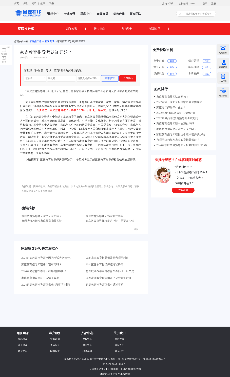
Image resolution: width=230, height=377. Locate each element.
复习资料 (127, 28)
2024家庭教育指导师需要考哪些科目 (107, 257)
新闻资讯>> (51, 41)
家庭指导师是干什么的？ (170, 107)
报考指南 (99, 28)
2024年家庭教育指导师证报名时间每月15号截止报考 (186, 145)
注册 (213, 3)
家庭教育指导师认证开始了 (71, 41)
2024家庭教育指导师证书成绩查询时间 (108, 277)
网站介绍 (119, 345)
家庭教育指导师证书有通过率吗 (104, 216)
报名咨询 (55, 339)
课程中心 (53, 13)
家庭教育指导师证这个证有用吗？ (42, 216)
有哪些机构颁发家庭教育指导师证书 (43, 220)
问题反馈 (55, 351)
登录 (205, 3)
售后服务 (55, 345)
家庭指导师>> (37, 41)
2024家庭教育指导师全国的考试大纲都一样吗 (48, 257)
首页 (16, 3)
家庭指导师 (27, 29)
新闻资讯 (71, 28)
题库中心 (86, 13)
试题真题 (154, 28)
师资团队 (135, 13)
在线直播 (102, 13)
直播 (51, 3)
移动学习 (87, 351)
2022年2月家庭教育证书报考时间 (175, 112)
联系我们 (119, 351)
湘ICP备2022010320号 (114, 364)
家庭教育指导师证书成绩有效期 (40, 277)
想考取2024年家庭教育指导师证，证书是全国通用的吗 (118, 271)
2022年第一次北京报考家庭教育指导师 (178, 102)
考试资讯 (69, 13)
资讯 (34, 3)
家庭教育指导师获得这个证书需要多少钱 (110, 220)
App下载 (169, 3)
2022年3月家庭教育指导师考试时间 (176, 118)
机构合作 (119, 13)
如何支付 (22, 351)
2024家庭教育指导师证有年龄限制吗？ (44, 271)
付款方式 (119, 339)
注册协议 (22, 345)
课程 (25, 3)
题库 (42, 3)
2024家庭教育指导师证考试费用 (104, 264)
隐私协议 (22, 339)
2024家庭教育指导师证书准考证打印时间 (45, 284)
